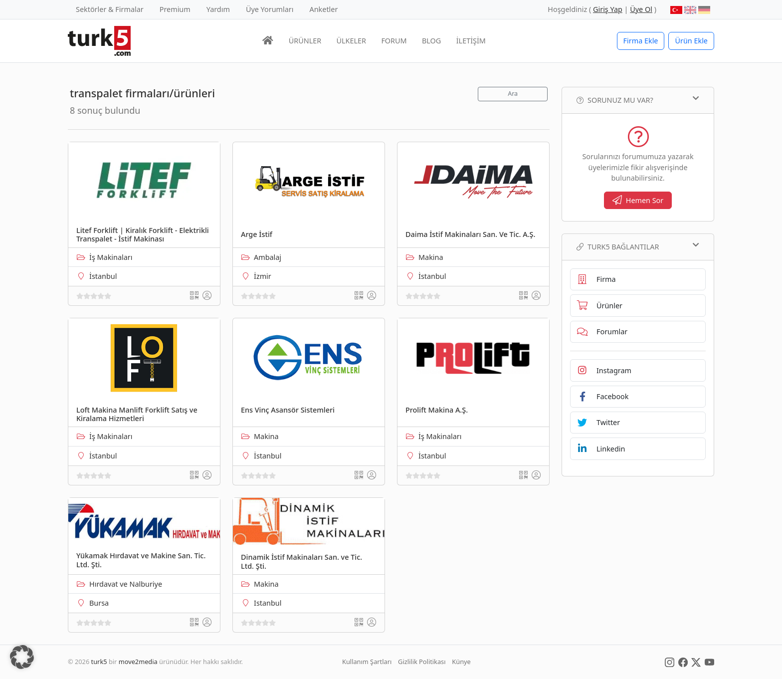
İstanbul (103, 276)
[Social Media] (669, 661)
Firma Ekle (640, 40)
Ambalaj (267, 257)
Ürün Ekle (691, 40)
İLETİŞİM (471, 40)
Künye (461, 661)
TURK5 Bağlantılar (638, 246)
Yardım (218, 9)
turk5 (99, 661)
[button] (22, 657)
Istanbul (267, 603)
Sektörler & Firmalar (110, 9)
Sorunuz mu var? (638, 100)
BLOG (431, 40)
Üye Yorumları (270, 9)
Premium (175, 9)
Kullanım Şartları (366, 661)
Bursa (99, 603)
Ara (513, 93)
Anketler (324, 9)
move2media (138, 661)
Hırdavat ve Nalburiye (125, 584)
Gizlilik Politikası (421, 661)
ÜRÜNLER (305, 40)
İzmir (262, 276)
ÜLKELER (351, 40)
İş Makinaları (110, 257)
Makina (430, 257)
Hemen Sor (638, 200)
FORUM (393, 40)
